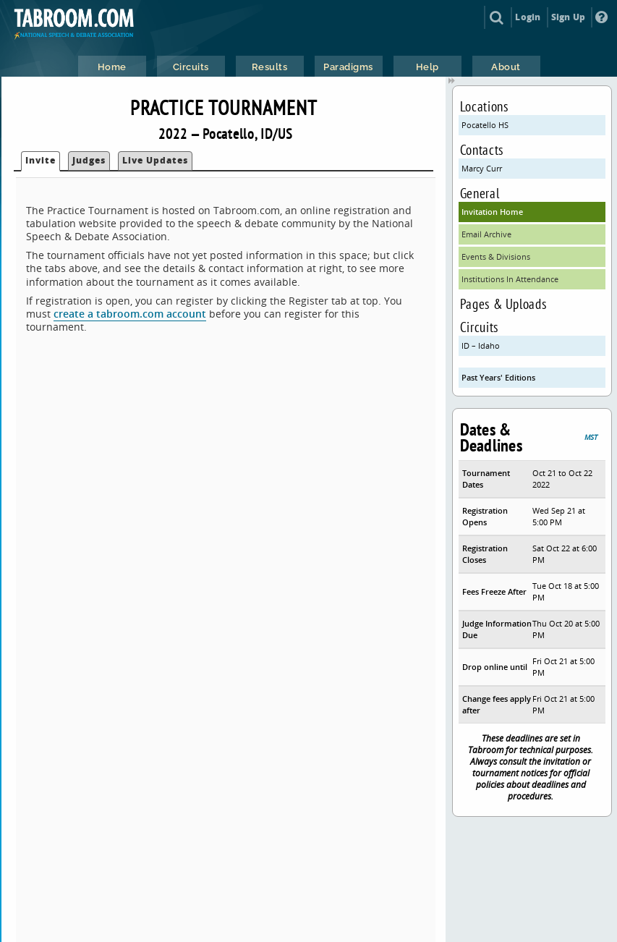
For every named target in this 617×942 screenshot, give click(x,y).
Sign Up (568, 17)
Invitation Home (492, 211)
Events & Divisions (495, 256)
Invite (40, 160)
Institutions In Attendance (509, 278)
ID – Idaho (480, 345)
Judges (89, 160)
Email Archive (486, 234)
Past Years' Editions (498, 377)
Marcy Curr (481, 168)
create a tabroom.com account (130, 314)
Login (527, 17)
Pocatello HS (485, 124)
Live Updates (155, 160)
